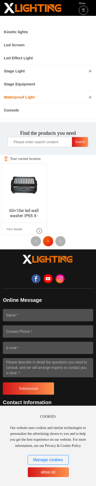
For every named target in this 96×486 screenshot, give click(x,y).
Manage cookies (48, 460)
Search (80, 142)
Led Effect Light (18, 58)
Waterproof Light (19, 97)
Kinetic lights (16, 32)
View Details (14, 229)
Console (11, 110)
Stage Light (14, 71)
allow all (48, 472)
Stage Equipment (19, 84)
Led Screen (14, 45)
